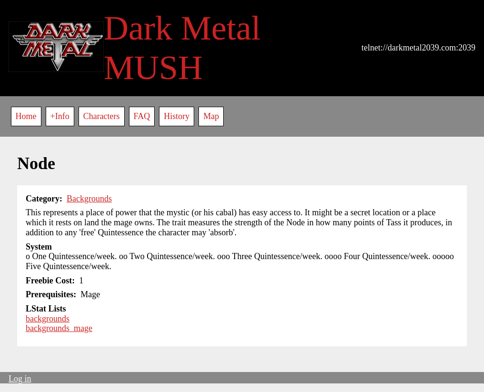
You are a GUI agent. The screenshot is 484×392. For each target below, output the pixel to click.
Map (211, 116)
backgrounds (47, 318)
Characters (101, 116)
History (176, 116)
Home (26, 116)
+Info (59, 116)
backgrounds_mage (59, 328)
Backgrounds (89, 198)
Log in (20, 378)
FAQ (142, 116)
